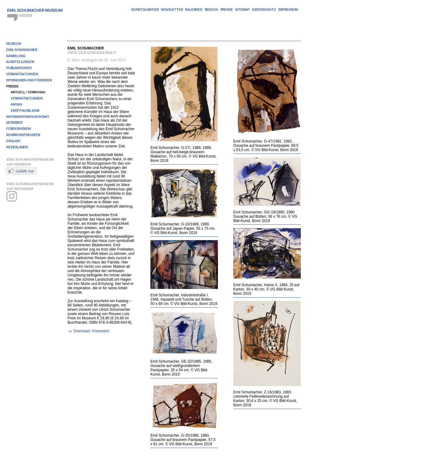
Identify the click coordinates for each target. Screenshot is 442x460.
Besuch (211, 9)
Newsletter (172, 9)
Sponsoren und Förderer (29, 80)
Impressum (288, 9)
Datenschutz (264, 9)
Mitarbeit (14, 122)
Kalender (193, 9)
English (13, 141)
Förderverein (18, 129)
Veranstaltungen (22, 74)
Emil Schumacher (21, 50)
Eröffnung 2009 (25, 110)
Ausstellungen (20, 62)
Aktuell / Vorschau (28, 92)
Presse (226, 9)
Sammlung (15, 56)
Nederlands (17, 147)
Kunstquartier (144, 9)
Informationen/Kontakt (27, 117)
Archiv (16, 104)
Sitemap (242, 9)
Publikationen (18, 68)
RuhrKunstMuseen (23, 135)
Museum (13, 43)
